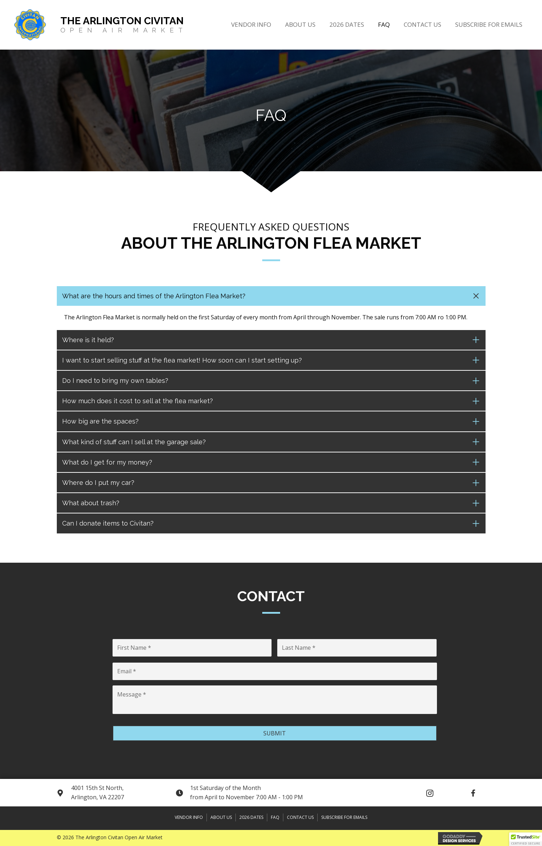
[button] (430, 793)
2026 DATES (251, 817)
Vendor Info (189, 817)
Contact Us (300, 817)
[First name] (192, 648)
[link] (251, 23)
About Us (221, 817)
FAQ (275, 817)
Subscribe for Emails (344, 817)
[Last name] (357, 648)
